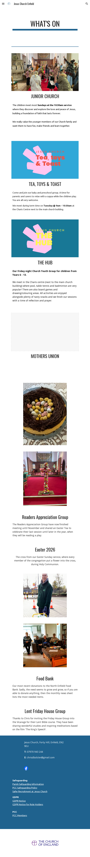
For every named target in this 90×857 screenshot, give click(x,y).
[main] (45, 25)
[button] (3, 3)
